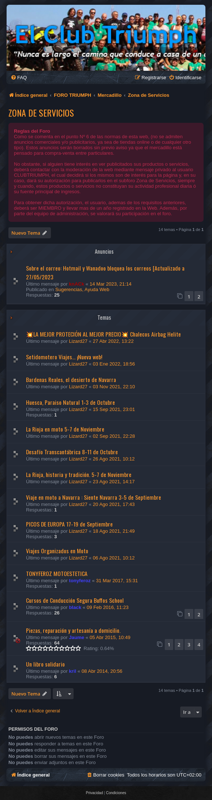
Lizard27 (78, 341)
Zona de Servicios (41, 112)
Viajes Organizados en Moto (57, 550)
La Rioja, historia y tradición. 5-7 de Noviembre (78, 474)
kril (72, 671)
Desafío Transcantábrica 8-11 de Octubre (72, 451)
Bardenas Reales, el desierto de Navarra (71, 379)
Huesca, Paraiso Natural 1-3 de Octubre (70, 402)
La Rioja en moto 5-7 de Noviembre (65, 429)
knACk (76, 284)
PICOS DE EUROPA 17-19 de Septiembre (69, 524)
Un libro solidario (45, 664)
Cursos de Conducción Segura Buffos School (75, 600)
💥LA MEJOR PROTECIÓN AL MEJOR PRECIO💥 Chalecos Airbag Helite (103, 334)
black (75, 607)
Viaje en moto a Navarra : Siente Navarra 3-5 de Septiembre (93, 497)
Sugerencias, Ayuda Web (82, 289)
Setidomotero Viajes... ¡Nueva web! (64, 356)
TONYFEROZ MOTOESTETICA (57, 573)
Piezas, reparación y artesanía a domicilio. (73, 630)
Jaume (76, 637)
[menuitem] (19, 77)
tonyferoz (79, 580)
